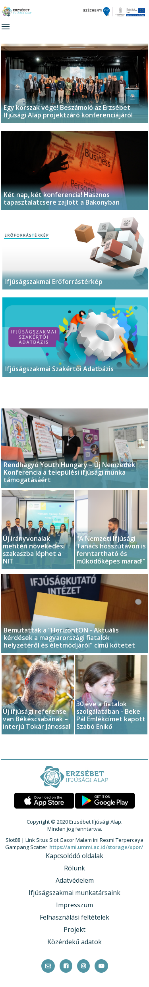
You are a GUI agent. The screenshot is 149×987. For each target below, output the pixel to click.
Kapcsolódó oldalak (74, 855)
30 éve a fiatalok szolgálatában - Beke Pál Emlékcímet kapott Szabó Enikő (110, 715)
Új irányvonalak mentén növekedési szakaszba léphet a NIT (34, 549)
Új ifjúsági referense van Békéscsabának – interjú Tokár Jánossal (36, 719)
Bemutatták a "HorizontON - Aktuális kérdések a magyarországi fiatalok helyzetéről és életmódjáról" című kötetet (69, 638)
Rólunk (74, 868)
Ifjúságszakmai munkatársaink (74, 892)
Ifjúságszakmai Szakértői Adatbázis (59, 368)
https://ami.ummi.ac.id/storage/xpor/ (96, 847)
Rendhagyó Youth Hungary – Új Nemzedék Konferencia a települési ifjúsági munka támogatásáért (69, 472)
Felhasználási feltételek (74, 917)
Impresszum (74, 905)
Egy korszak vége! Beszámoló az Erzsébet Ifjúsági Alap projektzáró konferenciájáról (68, 111)
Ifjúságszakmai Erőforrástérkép (54, 281)
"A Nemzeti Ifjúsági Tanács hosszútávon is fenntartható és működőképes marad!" (111, 549)
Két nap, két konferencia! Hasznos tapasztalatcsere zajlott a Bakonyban (62, 198)
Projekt (74, 929)
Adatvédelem (75, 880)
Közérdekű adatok (74, 941)
